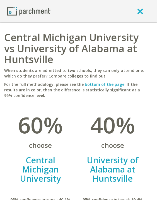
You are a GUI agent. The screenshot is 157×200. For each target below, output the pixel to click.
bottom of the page (104, 84)
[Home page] (29, 11)
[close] (140, 11)
